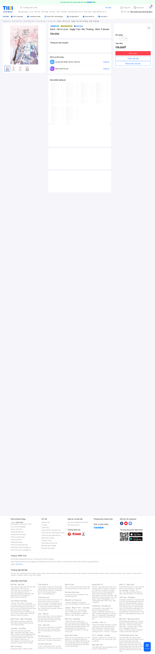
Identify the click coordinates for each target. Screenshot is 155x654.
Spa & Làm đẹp (105, 626)
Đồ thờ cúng (72, 630)
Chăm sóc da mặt (16, 631)
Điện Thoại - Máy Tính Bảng (21, 619)
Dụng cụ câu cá (128, 606)
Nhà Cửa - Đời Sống (72, 619)
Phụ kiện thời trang (72, 592)
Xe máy (98, 639)
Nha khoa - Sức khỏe (103, 630)
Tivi (124, 592)
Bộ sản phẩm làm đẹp (22, 642)
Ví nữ (57, 638)
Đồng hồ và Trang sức (73, 600)
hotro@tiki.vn (27, 547)
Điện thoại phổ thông (20, 623)
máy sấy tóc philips (133, 639)
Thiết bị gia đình (27, 649)
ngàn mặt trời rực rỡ (99, 12)
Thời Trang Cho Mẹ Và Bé (19, 587)
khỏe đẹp (44, 12)
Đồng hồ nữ (75, 602)
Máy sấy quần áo (128, 594)
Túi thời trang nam (45, 644)
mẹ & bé (37, 12)
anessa (113, 573)
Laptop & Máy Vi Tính (106, 597)
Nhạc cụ (79, 630)
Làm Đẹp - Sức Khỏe (18, 628)
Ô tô (102, 639)
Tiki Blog (44, 525)
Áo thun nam (42, 600)
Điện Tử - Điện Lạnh (126, 584)
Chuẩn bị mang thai (21, 597)
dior (18, 573)
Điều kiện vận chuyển (48, 548)
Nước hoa (18, 641)
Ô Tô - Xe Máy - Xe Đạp (101, 635)
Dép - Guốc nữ (51, 616)
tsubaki (38, 575)
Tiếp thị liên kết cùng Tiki (49, 543)
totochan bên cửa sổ (75, 12)
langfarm (20, 575)
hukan (26, 575)
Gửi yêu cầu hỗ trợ (16, 529)
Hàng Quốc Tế (97, 584)
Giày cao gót (42, 616)
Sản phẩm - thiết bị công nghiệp (104, 598)
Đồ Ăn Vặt (72, 643)
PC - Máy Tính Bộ (73, 615)
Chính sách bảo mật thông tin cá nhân (53, 533)
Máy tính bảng (19, 624)
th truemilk (32, 573)
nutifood (90, 573)
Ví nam (40, 646)
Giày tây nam (51, 627)
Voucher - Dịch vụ (98, 622)
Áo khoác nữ (52, 588)
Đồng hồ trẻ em (85, 604)
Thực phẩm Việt (27, 605)
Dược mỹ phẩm (28, 643)
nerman (101, 573)
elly (65, 573)
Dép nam (47, 629)
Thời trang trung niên (48, 594)
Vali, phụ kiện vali (84, 588)
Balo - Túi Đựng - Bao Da (131, 626)
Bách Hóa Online (71, 635)
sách (58, 12)
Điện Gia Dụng (16, 646)
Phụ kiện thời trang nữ (71, 594)
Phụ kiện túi (57, 640)
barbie (39, 573)
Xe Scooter (108, 639)
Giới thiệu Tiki (45, 522)
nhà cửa (52, 12)
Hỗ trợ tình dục (26, 641)
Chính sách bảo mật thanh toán (51, 530)
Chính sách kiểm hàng (17, 537)
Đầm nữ (45, 587)
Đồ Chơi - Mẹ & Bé (17, 584)
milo (68, 573)
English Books (102, 649)
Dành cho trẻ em (20, 612)
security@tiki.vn (26, 550)
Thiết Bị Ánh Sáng (131, 623)
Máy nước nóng (131, 592)
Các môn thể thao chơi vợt (131, 609)
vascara (13, 573)
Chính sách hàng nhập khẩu (19, 545)
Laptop (82, 615)
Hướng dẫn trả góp (16, 542)
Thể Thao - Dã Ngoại (127, 597)
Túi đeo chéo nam (48, 646)
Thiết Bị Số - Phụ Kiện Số (101, 606)
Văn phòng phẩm (107, 647)
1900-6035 (19, 522)
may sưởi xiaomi (129, 643)
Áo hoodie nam (46, 603)
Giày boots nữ (45, 619)
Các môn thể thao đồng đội (131, 608)
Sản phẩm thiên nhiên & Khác (22, 636)
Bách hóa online (101, 595)
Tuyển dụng (45, 527)
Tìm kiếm (108, 7)
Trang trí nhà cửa (70, 621)
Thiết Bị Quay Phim (130, 630)
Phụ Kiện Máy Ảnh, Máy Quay (128, 621)
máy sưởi (122, 637)
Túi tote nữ (49, 640)
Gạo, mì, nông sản (20, 608)
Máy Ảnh (135, 631)
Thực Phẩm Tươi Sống (19, 601)
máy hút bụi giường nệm (130, 645)
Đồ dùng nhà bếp (16, 649)
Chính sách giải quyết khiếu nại (51, 535)
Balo (66, 587)
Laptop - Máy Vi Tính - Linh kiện (77, 608)
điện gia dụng (23, 12)
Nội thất (74, 624)
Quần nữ (50, 587)
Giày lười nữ (54, 619)
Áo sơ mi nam (50, 601)
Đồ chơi (30, 587)
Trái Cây (13, 603)
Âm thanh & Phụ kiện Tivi (127, 587)
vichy (30, 575)
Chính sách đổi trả (16, 539)
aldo (79, 573)
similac (128, 573)
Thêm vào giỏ (133, 58)
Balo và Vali (69, 584)
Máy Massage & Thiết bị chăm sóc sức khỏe (23, 635)
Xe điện (110, 637)
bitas (139, 573)
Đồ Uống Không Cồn (76, 644)
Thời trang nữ (43, 584)
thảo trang (87, 12)
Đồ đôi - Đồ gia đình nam (51, 605)
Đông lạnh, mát (24, 606)
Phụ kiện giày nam (47, 631)
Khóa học (108, 624)
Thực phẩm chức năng (21, 632)
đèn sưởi (128, 637)
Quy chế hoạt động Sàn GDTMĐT (78, 522)
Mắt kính (82, 594)
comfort (134, 573)
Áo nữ (39, 587)
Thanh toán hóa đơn (98, 624)
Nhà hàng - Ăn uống (102, 628)
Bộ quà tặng (74, 646)
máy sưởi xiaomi (133, 644)
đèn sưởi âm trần (128, 649)
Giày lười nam (42, 627)
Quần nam (50, 600)
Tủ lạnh (125, 588)
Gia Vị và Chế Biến (74, 641)
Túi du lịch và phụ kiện (76, 587)
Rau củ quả (17, 605)
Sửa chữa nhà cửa (74, 623)
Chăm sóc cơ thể (20, 634)
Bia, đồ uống (17, 610)
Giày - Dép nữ (43, 614)
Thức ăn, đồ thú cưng (20, 613)
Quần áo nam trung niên (49, 608)
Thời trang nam (43, 597)
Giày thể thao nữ (135, 612)
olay (123, 573)
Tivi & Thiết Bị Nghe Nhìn (103, 599)
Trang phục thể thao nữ (126, 600)
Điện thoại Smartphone (18, 621)
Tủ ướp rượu (139, 594)
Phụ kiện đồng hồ (74, 604)
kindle (96, 573)
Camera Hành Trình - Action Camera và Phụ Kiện (131, 624)
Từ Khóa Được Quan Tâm (128, 635)
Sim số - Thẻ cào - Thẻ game (108, 631)
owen (44, 573)
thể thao (64, 12)
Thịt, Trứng (20, 603)
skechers (74, 573)
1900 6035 (19, 564)
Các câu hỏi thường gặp (18, 527)
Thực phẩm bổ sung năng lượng (131, 612)
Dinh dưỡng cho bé (20, 592)
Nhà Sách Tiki (97, 645)
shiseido (13, 575)
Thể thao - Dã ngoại (101, 590)
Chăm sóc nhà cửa (22, 615)
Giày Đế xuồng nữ (50, 621)
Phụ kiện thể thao (131, 603)
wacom (107, 573)
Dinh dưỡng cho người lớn (22, 594)
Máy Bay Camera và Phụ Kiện (131, 630)
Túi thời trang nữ (44, 636)
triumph (84, 573)
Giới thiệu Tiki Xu (46, 540)
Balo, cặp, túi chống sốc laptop (77, 587)
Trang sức (68, 602)
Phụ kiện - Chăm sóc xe (99, 637)
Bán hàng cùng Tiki (74, 525)
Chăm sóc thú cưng (71, 637)
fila (34, 575)
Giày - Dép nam (44, 625)
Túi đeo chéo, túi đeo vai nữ (46, 638)
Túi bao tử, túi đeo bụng (54, 648)
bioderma (60, 573)
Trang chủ (126, 7)
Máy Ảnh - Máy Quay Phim (129, 619)
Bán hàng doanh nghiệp (48, 545)
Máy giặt (125, 590)
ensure (49, 573)
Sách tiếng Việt (96, 647)
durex (54, 573)
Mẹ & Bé (103, 594)
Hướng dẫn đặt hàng (17, 532)
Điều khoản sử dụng (47, 538)
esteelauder (24, 573)
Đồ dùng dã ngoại (131, 601)
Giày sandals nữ (48, 618)
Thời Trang (108, 587)
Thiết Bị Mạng (75, 613)
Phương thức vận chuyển (18, 534)
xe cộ (31, 12)
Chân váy (51, 590)
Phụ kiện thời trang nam (76, 595)
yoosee (118, 573)
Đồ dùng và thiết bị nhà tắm (77, 626)
